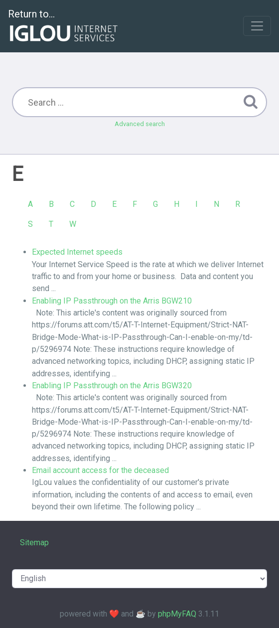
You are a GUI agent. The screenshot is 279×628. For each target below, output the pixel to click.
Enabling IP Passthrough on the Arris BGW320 (112, 385)
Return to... (64, 26)
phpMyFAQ (177, 614)
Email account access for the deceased (100, 470)
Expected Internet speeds (77, 252)
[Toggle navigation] (257, 26)
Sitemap (34, 542)
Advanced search (140, 124)
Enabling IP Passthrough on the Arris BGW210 (112, 301)
